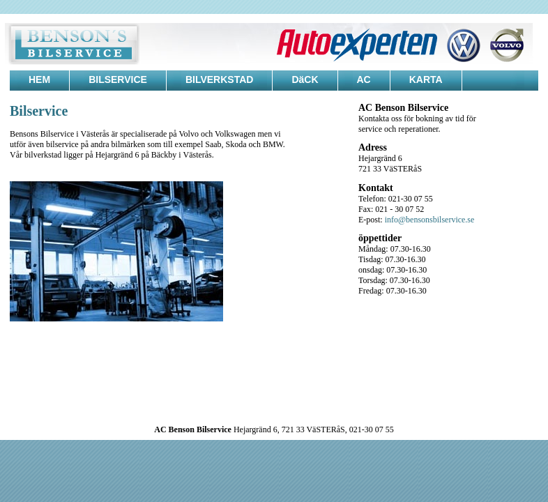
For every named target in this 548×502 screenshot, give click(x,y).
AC (364, 79)
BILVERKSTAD (219, 79)
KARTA (426, 79)
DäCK (304, 79)
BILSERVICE (118, 79)
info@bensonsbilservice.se (430, 220)
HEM (39, 79)
